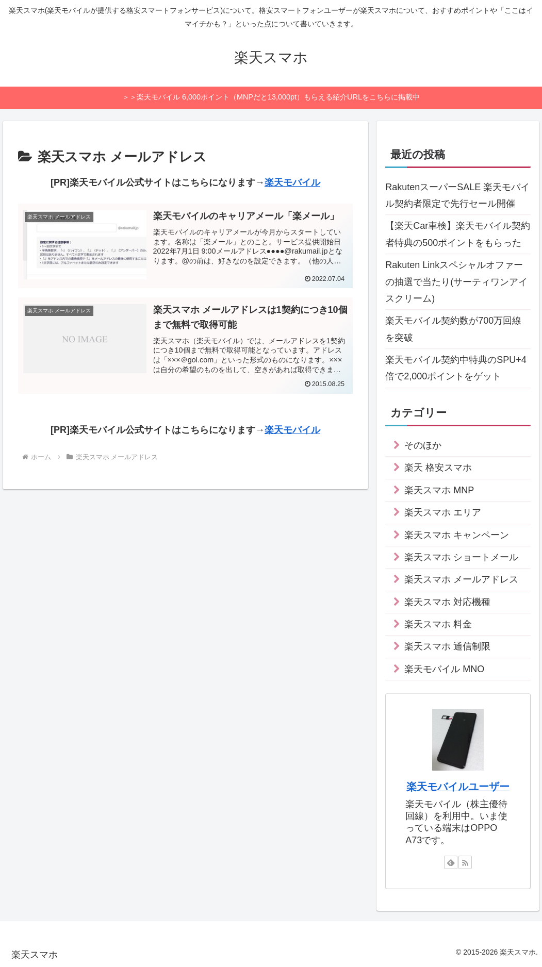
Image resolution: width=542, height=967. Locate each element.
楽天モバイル (292, 182)
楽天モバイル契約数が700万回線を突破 (453, 328)
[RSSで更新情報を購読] (465, 862)
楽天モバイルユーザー (458, 786)
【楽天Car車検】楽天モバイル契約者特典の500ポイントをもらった (457, 234)
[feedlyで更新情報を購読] (450, 862)
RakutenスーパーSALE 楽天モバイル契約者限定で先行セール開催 (457, 195)
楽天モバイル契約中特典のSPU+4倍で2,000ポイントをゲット (456, 368)
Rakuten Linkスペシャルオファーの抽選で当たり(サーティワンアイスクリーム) (456, 282)
